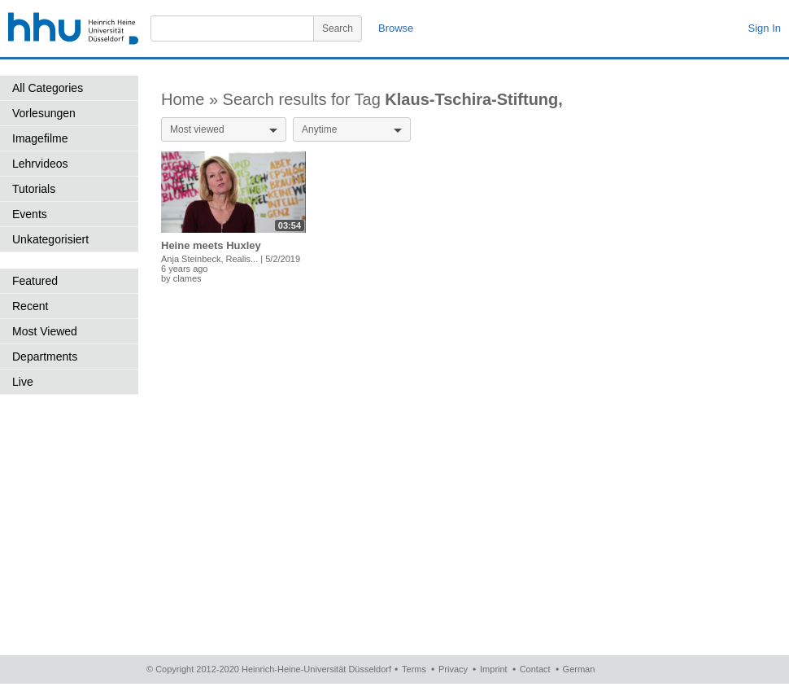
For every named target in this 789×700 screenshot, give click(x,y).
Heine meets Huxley (211, 245)
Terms (414, 669)
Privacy (453, 669)
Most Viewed (44, 331)
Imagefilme (40, 138)
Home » (192, 99)
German (579, 669)
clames (187, 278)
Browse (395, 28)
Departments (44, 356)
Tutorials (33, 188)
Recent (30, 306)
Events (29, 214)
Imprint (494, 669)
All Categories (47, 87)
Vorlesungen (44, 113)
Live (22, 381)
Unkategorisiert (50, 239)
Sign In (764, 28)
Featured (35, 280)
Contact (535, 669)
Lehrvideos (40, 163)
